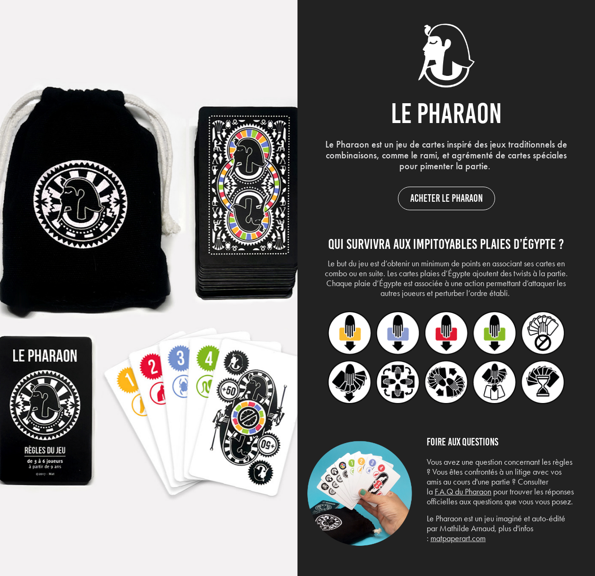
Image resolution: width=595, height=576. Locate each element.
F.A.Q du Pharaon (463, 491)
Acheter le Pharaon (446, 198)
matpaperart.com (458, 538)
